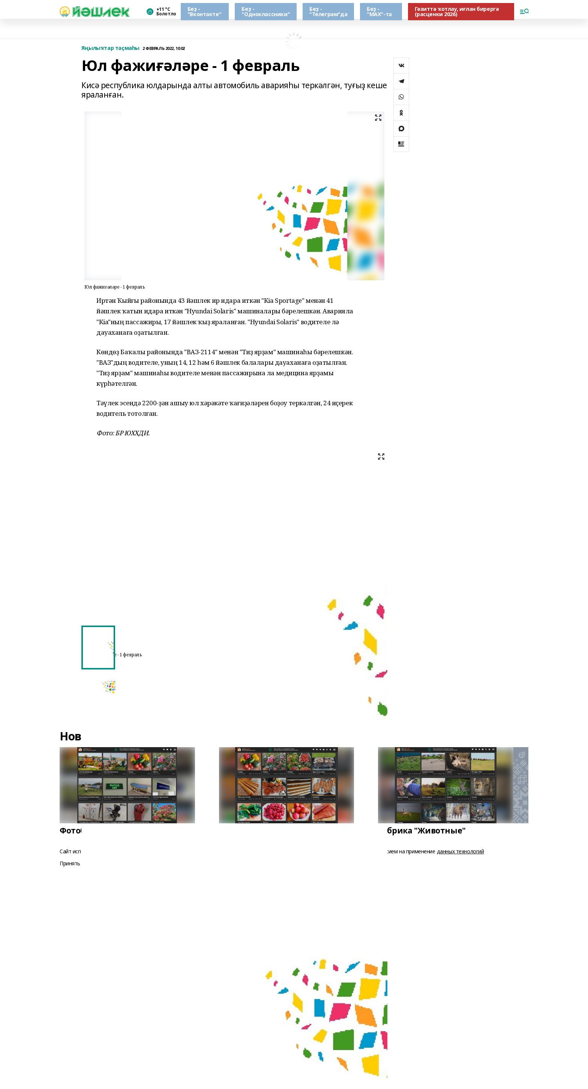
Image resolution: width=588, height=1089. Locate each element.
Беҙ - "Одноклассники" (266, 11)
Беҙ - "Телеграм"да (328, 11)
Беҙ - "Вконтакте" (204, 11)
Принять (70, 863)
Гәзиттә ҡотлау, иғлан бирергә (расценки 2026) (457, 11)
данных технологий (460, 851)
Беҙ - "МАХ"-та (379, 11)
